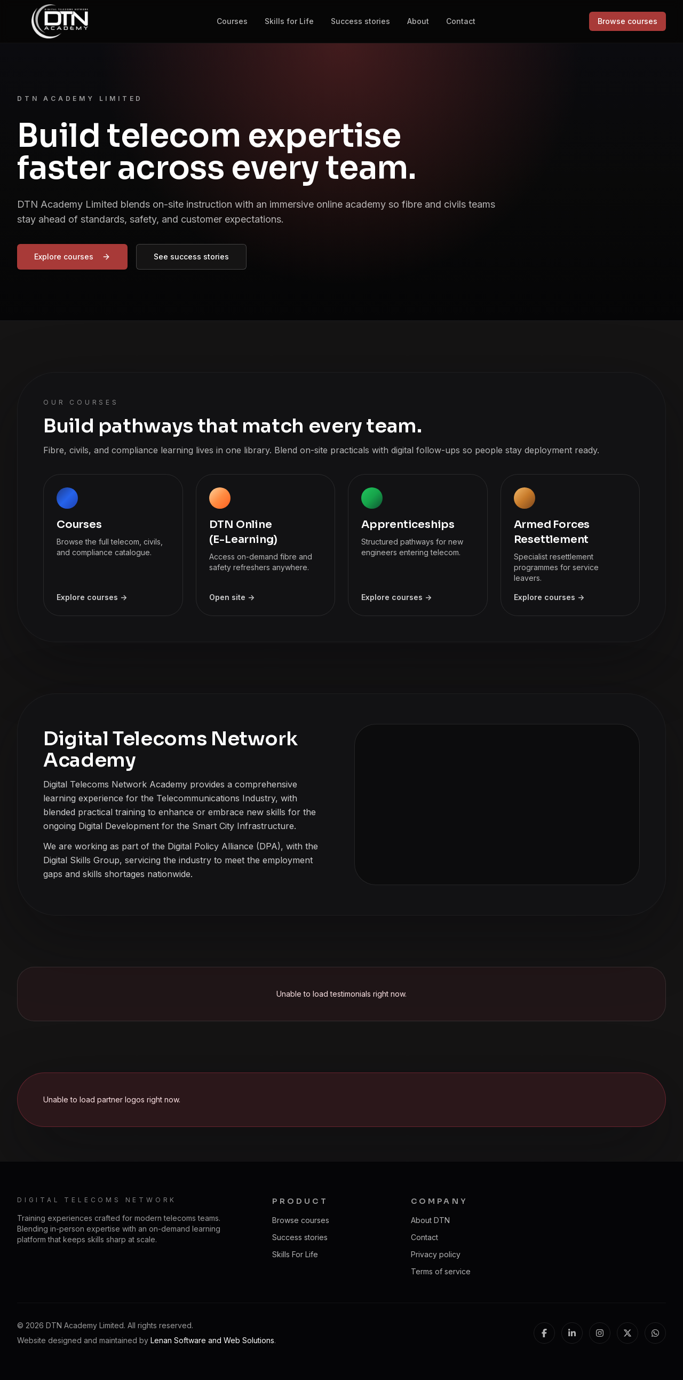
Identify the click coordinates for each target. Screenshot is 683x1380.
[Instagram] (599, 1333)
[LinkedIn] (572, 1333)
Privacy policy (435, 1254)
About (418, 21)
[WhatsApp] (655, 1333)
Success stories (360, 21)
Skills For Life (295, 1254)
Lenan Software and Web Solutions (212, 1340)
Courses (232, 21)
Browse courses (627, 21)
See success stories (191, 256)
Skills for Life (289, 21)
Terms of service (441, 1271)
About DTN (430, 1220)
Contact (460, 21)
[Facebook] (544, 1333)
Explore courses (72, 256)
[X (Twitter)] (627, 1333)
